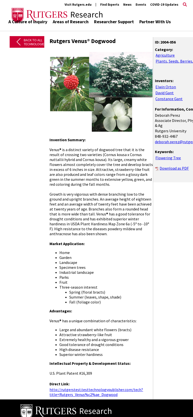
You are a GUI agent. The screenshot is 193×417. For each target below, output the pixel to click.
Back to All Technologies (35, 42)
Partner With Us (155, 21)
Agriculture (165, 55)
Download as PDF (174, 168)
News (127, 4)
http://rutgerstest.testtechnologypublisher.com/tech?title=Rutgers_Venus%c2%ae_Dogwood (96, 392)
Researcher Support (114, 21)
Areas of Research (71, 21)
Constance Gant (169, 98)
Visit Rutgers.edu (78, 4)
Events (141, 4)
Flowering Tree (168, 157)
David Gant (164, 92)
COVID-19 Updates (164, 4)
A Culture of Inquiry (27, 21)
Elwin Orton (165, 86)
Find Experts (109, 4)
